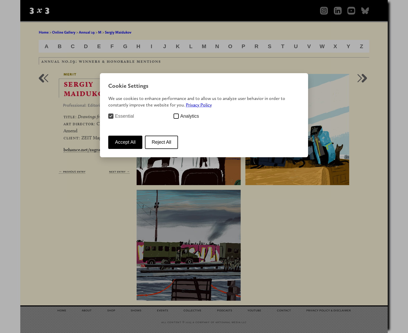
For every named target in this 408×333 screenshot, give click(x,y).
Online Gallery (63, 32)
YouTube (254, 310)
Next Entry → (119, 171)
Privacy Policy (199, 105)
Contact (284, 310)
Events (162, 310)
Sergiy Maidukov (118, 32)
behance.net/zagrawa (84, 149)
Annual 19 (87, 32)
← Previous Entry (72, 171)
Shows (136, 310)
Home (44, 32)
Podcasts (224, 310)
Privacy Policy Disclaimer (328, 310)
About (87, 310)
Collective (192, 310)
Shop (111, 310)
